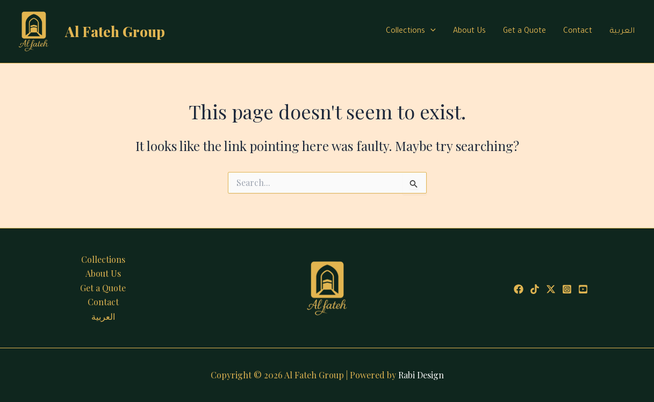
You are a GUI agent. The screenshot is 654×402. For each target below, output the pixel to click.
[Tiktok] (535, 289)
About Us (469, 31)
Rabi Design (421, 375)
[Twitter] (551, 289)
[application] (430, 31)
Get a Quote (524, 31)
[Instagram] (567, 289)
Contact (577, 31)
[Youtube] (583, 289)
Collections (411, 31)
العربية (622, 31)
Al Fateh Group (115, 31)
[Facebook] (518, 289)
